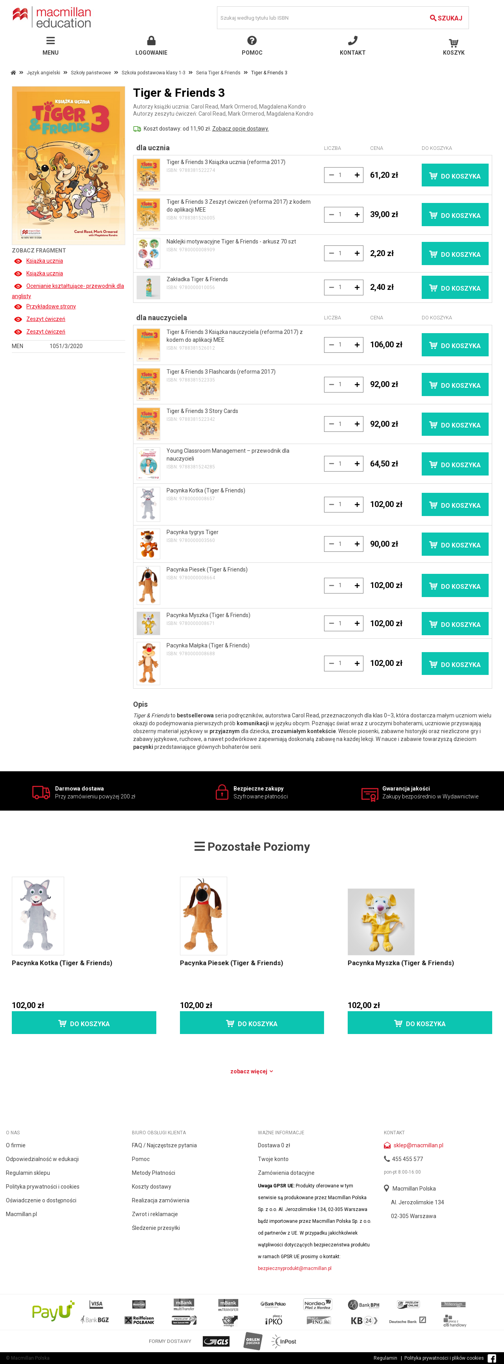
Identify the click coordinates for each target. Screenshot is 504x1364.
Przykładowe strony (45, 306)
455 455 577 (407, 1159)
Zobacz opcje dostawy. (240, 128)
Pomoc (141, 1159)
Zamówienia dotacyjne (286, 1173)
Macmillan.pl (21, 1214)
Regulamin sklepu (28, 1173)
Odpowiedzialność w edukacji (42, 1159)
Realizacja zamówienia (160, 1200)
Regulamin (385, 1358)
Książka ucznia (38, 261)
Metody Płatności (153, 1173)
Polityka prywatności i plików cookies (444, 1358)
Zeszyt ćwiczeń (39, 319)
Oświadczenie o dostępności (41, 1200)
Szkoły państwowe (91, 73)
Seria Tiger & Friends (218, 73)
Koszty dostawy (151, 1186)
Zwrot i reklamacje (155, 1214)
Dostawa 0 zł (274, 1145)
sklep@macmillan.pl (418, 1145)
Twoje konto (273, 1159)
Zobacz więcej (252, 1071)
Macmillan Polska (414, 1188)
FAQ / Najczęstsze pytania (164, 1145)
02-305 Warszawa (413, 1216)
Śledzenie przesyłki (156, 1228)
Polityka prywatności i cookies (43, 1186)
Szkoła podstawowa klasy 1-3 (153, 73)
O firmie (16, 1145)
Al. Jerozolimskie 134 (417, 1202)
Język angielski (43, 73)
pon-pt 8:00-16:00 (402, 1172)
